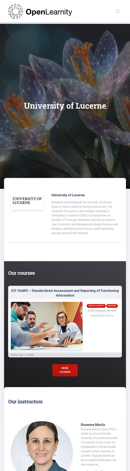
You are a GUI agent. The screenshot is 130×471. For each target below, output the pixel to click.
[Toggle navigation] (117, 11)
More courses (65, 370)
